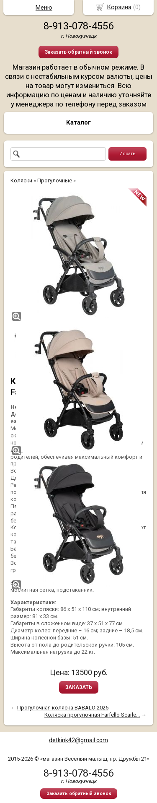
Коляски (21, 180)
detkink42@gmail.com (78, 740)
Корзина (119, 7)
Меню (44, 7)
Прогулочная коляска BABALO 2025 (62, 707)
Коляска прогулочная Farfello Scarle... (92, 715)
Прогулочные (54, 180)
